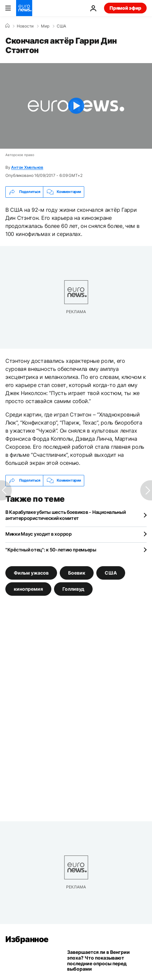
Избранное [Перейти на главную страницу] (27, 939)
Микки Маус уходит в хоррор (38, 534)
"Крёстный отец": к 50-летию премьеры (50, 549)
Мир (45, 26)
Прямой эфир (125, 8)
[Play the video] (76, 106)
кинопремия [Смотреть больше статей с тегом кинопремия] (28, 588)
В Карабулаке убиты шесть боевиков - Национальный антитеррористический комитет (65, 515)
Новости (25, 26)
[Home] (7, 25)
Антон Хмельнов (27, 167)
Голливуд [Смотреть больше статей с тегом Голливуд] (73, 588)
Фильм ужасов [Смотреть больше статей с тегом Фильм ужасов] (31, 572)
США (61, 26)
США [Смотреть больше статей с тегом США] (111, 572)
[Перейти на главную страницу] (24, 8)
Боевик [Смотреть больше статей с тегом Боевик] (76, 572)
